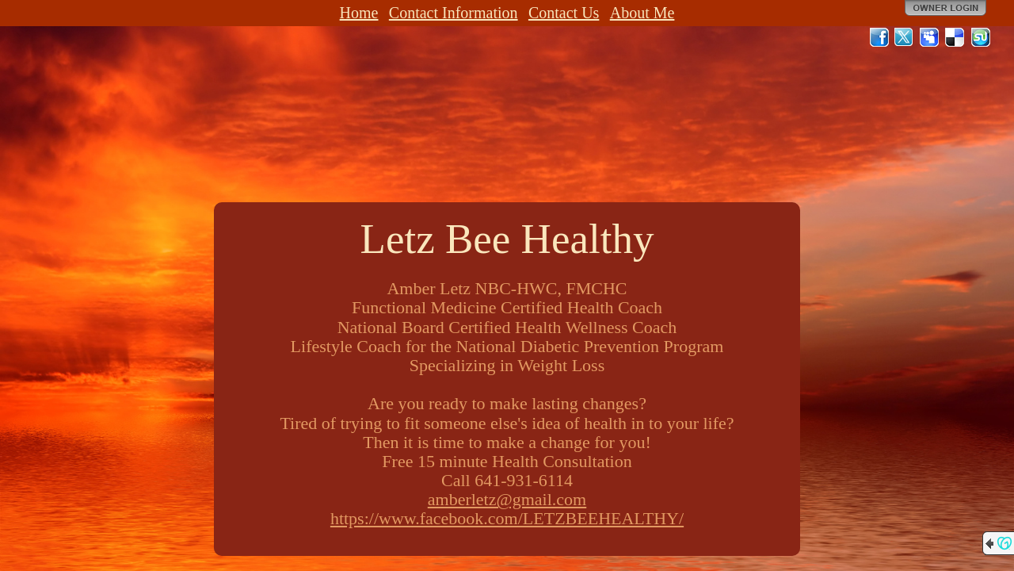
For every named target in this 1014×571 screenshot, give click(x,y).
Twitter (905, 37)
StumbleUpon (981, 37)
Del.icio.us (955, 37)
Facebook (879, 37)
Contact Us (563, 12)
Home (359, 12)
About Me (642, 12)
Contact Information (453, 12)
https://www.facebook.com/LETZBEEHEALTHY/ (507, 518)
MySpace (930, 37)
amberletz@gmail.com (507, 499)
